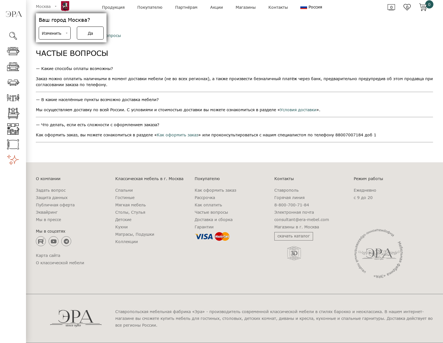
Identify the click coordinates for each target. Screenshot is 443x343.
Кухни (121, 227)
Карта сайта (48, 255)
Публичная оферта (55, 205)
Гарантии (204, 227)
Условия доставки (298, 109)
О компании (48, 178)
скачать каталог (293, 235)
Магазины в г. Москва (296, 227)
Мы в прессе (48, 219)
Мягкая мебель (130, 205)
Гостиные (124, 197)
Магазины (246, 7)
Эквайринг (47, 212)
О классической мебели (60, 263)
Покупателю (149, 7)
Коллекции (126, 241)
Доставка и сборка (214, 219)
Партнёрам (186, 7)
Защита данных (52, 197)
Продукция (113, 7)
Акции (216, 7)
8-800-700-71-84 (291, 205)
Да (90, 33)
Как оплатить (208, 205)
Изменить (51, 33)
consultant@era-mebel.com (301, 219)
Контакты (278, 7)
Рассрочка (205, 197)
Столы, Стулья (130, 212)
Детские (123, 219)
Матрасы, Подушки (134, 234)
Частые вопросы (211, 212)
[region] (13, 193)
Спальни (124, 190)
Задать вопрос (51, 190)
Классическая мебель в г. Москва (149, 178)
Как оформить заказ (177, 134)
